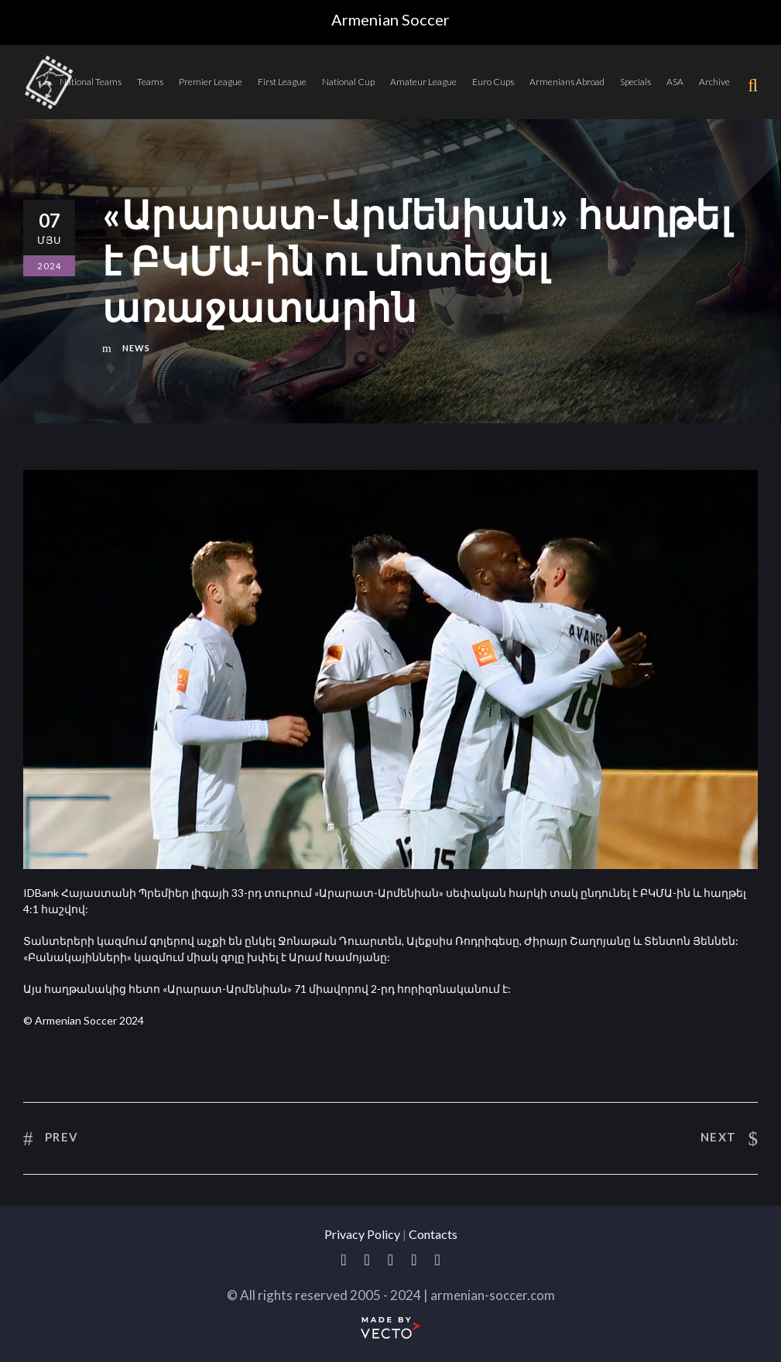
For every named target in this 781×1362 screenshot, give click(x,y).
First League (282, 81)
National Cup (348, 81)
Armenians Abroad (567, 81)
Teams (150, 81)
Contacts (433, 1234)
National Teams (91, 81)
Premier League (210, 81)
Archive (714, 81)
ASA (674, 81)
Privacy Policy (362, 1234)
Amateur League (423, 81)
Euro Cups (493, 81)
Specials (635, 81)
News (136, 348)
